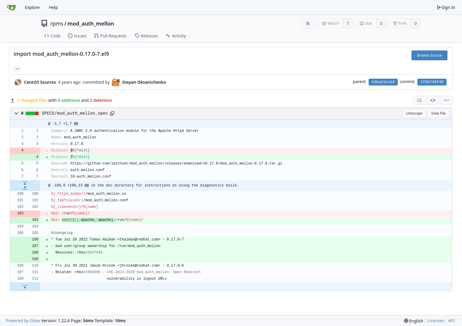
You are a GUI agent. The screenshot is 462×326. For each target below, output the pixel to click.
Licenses (436, 320)
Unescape (414, 113)
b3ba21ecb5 (383, 82)
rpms (56, 23)
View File (438, 113)
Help (53, 7)
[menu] (446, 100)
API (451, 320)
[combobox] (419, 100)
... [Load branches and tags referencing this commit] (17, 68)
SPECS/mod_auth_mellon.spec (75, 113)
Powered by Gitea (23, 320)
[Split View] (433, 100)
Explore (32, 7)
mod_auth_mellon (90, 23)
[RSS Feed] (308, 23)
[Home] (11, 7)
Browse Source (429, 55)
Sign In (446, 7)
